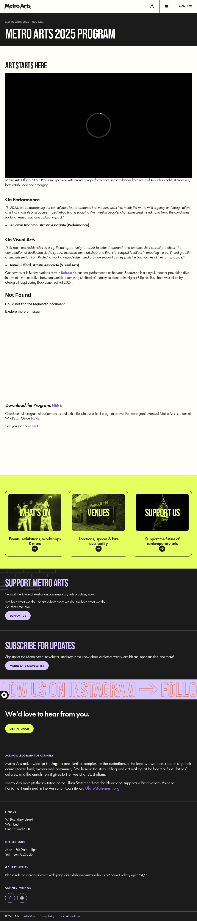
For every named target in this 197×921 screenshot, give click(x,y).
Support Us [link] (18, 616)
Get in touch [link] (19, 728)
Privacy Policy (47, 916)
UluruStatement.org (102, 788)
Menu (185, 6)
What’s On (29, 916)
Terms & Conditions (69, 916)
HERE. (36, 418)
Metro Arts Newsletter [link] (27, 666)
